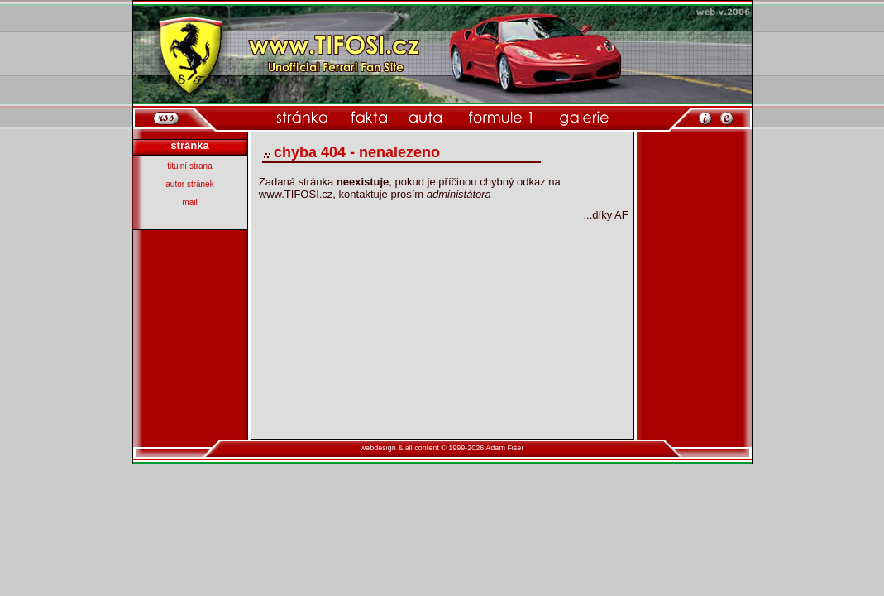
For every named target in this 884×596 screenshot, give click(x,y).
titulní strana (189, 166)
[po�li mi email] (726, 117)
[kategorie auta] (425, 118)
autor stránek (189, 184)
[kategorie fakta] (369, 118)
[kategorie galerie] (584, 118)
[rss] (166, 118)
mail (189, 202)
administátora (459, 194)
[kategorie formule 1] (500, 118)
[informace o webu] (705, 117)
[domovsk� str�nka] (302, 118)
